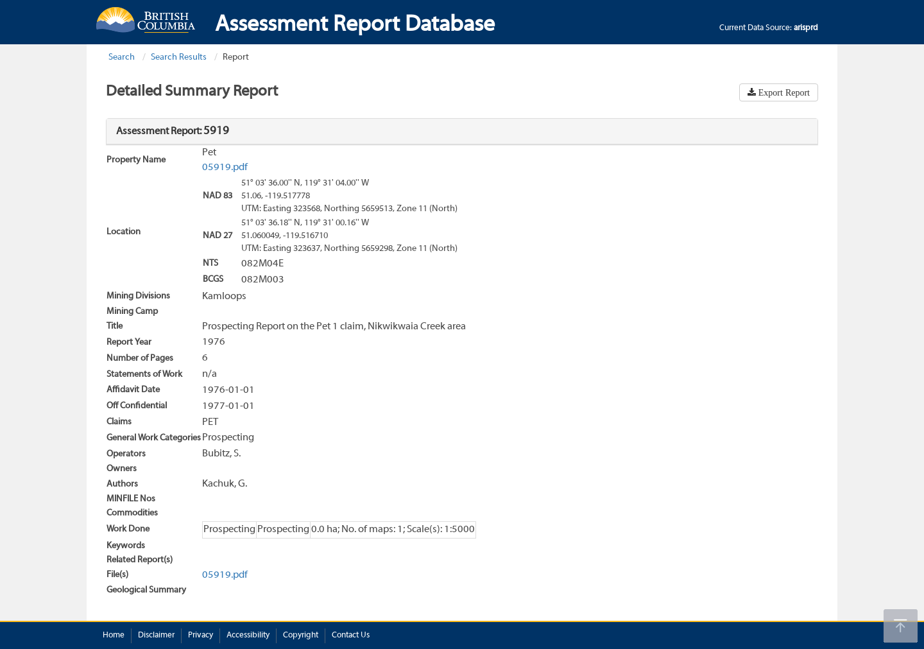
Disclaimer (156, 635)
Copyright (300, 635)
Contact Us (351, 635)
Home (113, 635)
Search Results (179, 57)
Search (121, 57)
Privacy (200, 635)
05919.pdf (225, 167)
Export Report (783, 92)
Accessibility (248, 635)
